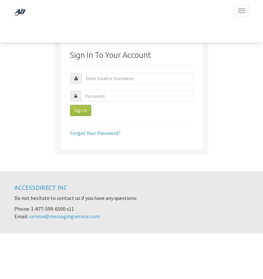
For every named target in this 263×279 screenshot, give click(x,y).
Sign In (80, 110)
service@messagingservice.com (64, 216)
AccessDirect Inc (40, 187)
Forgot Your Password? (95, 133)
